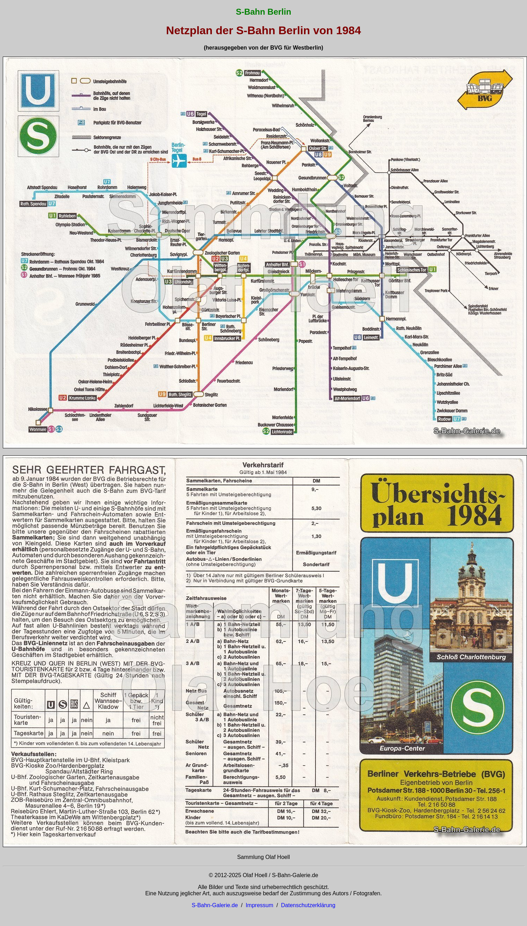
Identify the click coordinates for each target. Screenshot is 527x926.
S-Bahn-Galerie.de (215, 905)
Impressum (259, 905)
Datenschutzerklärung (308, 905)
